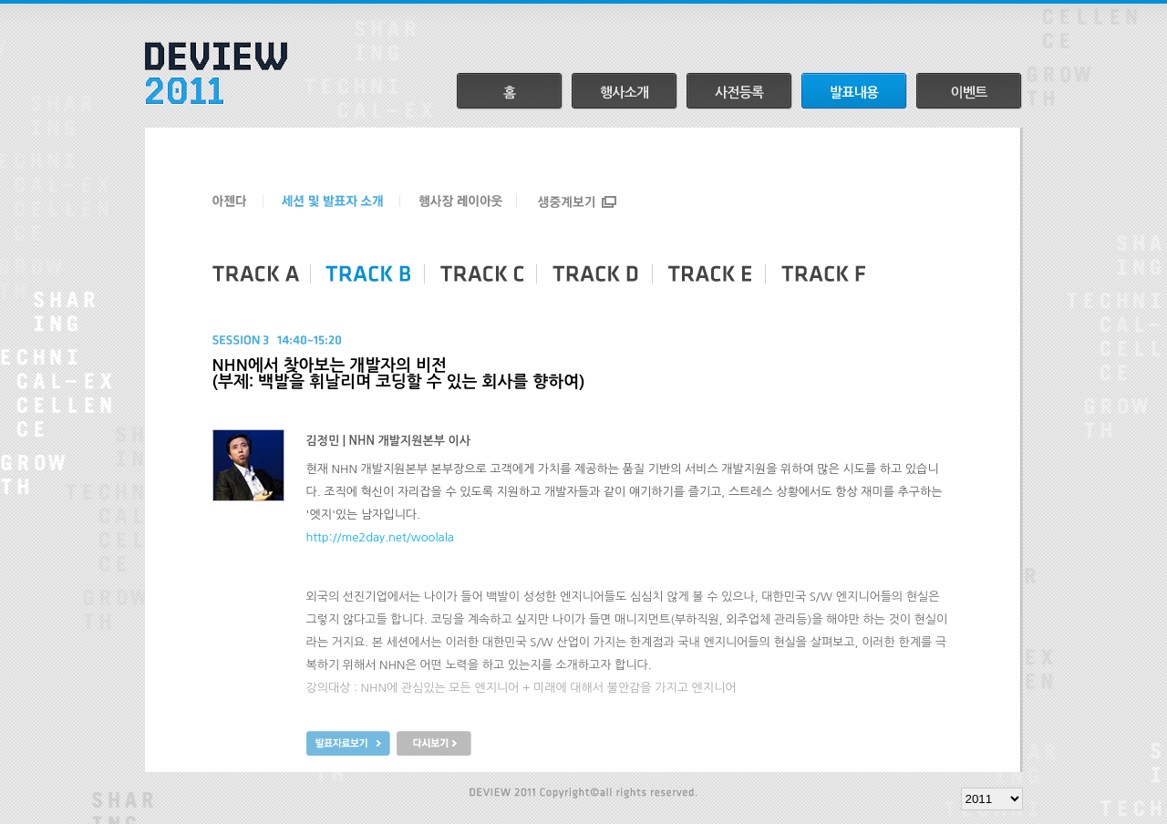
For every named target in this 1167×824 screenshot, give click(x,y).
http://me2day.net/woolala (380, 537)
